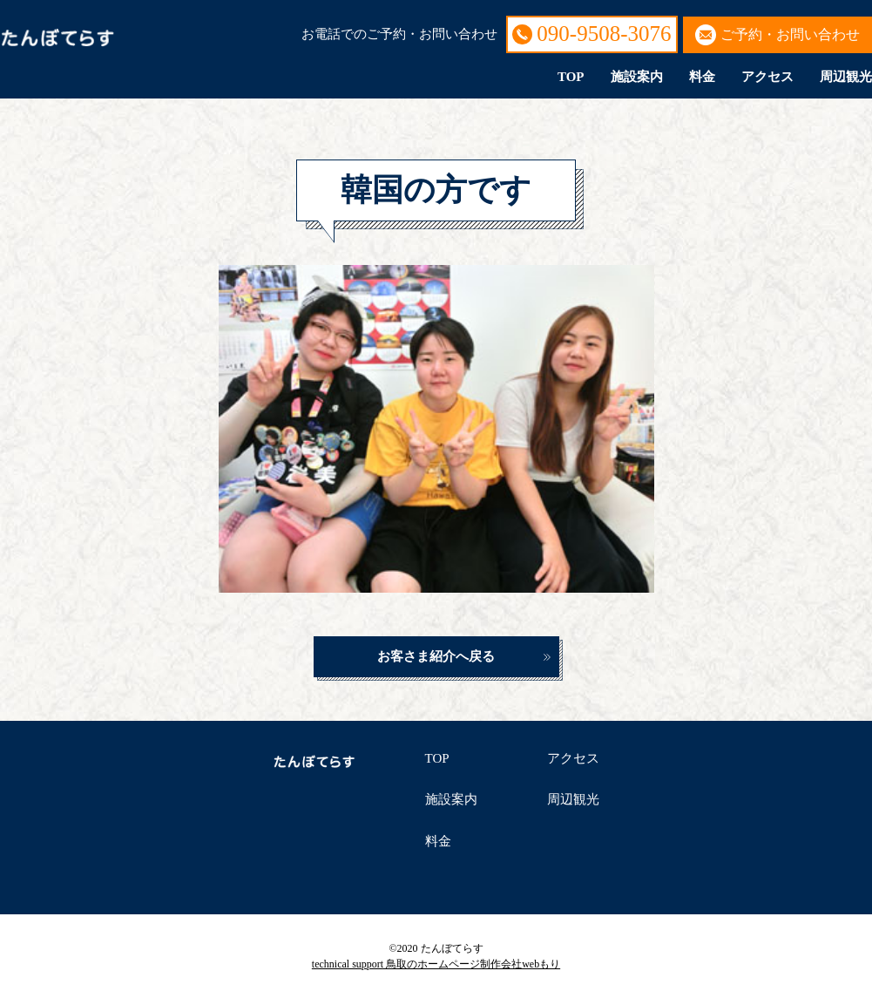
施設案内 (637, 77)
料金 (702, 77)
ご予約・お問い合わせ (790, 34)
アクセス (767, 77)
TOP (571, 77)
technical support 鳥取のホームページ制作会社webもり (436, 964)
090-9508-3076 (604, 33)
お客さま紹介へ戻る (436, 656)
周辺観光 (846, 77)
